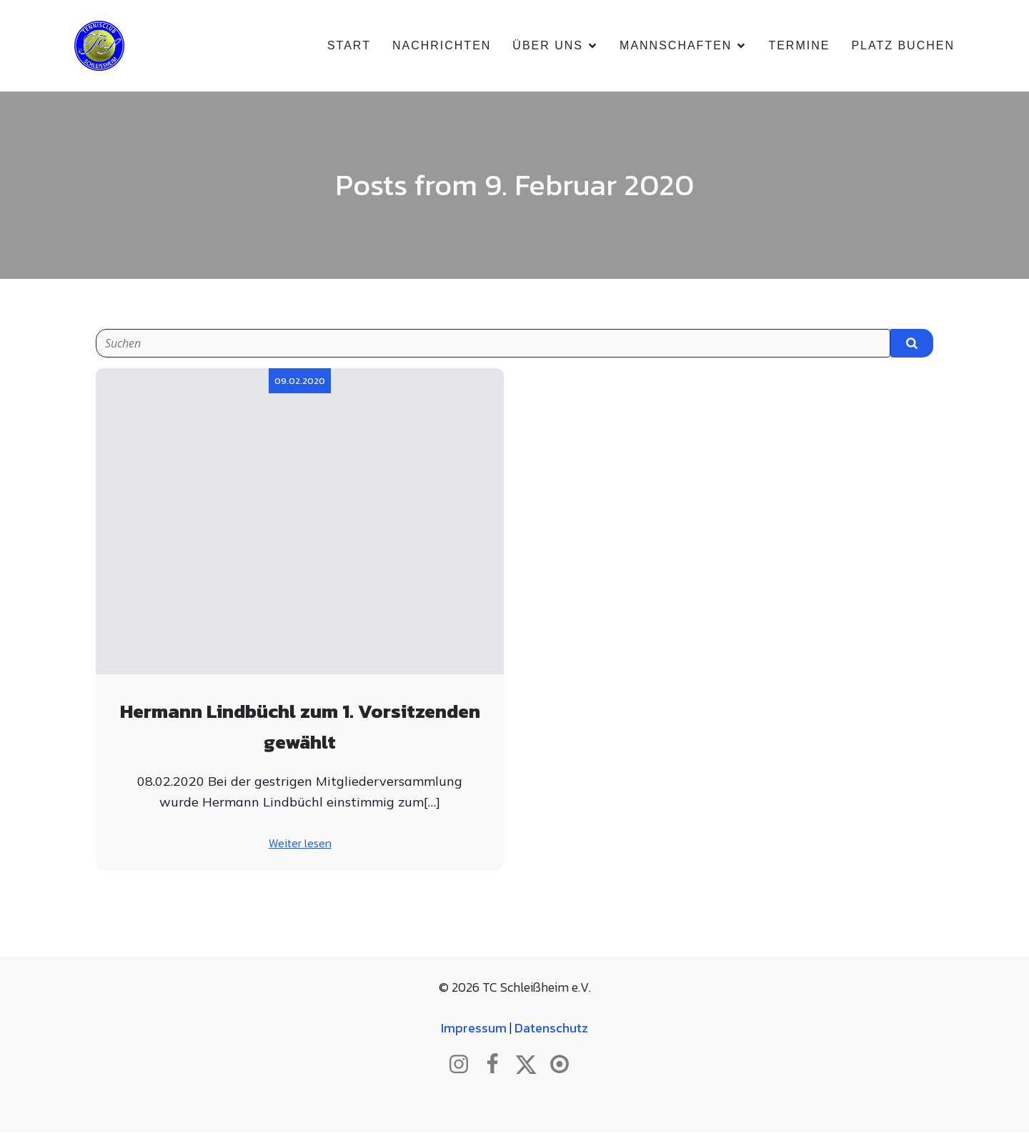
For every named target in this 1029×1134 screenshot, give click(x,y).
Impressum (474, 1029)
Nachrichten (441, 46)
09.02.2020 (299, 382)
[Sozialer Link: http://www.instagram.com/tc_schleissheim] (464, 1066)
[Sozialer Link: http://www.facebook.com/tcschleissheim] (497, 1066)
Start (349, 46)
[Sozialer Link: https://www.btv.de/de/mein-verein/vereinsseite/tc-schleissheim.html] (565, 1066)
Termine (799, 46)
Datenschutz (551, 1029)
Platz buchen (903, 46)
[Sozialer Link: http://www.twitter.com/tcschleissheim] (531, 1066)
